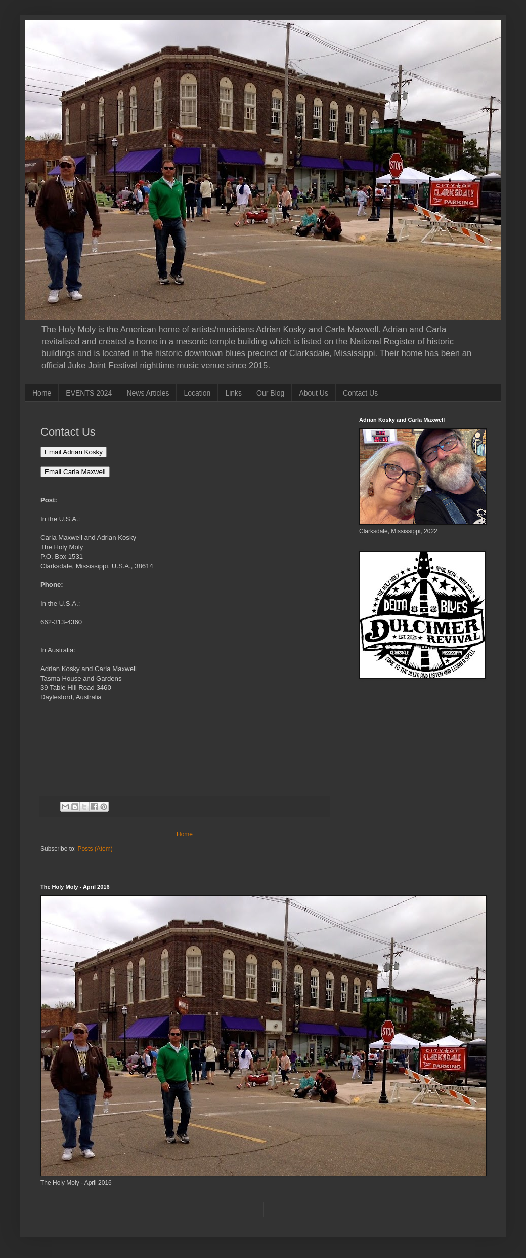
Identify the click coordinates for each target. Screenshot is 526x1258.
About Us (313, 393)
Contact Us (360, 393)
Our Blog (270, 393)
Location (197, 393)
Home (41, 393)
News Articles (147, 393)
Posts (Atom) (94, 848)
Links (233, 393)
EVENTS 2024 (89, 393)
